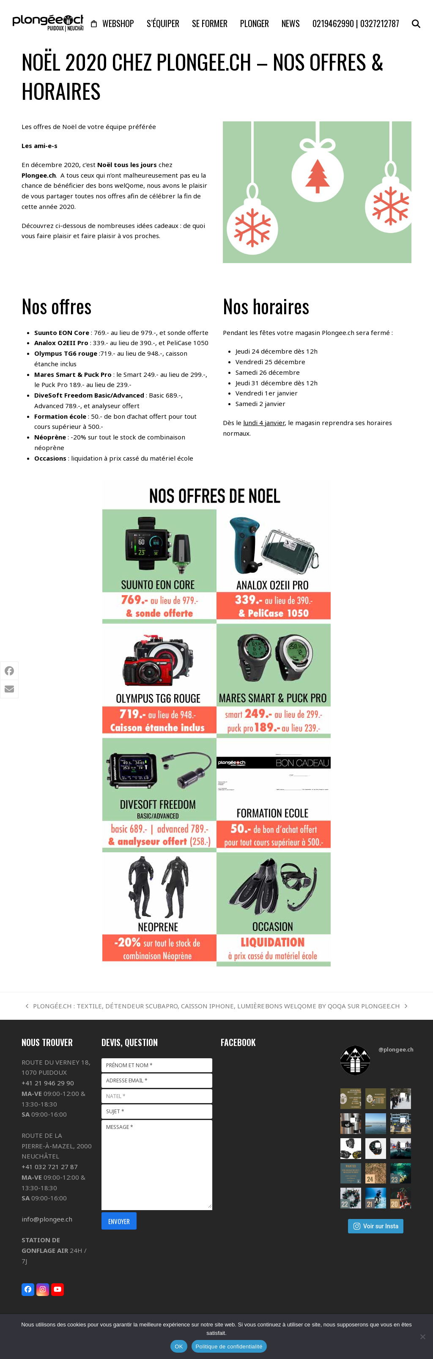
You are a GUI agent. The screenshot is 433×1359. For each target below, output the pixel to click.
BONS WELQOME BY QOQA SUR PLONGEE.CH (336, 1006)
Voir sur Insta (375, 1226)
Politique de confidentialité (229, 1346)
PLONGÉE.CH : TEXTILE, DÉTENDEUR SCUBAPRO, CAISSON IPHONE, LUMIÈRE (145, 1006)
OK (179, 1346)
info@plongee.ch (47, 1219)
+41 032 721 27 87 (50, 1166)
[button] (416, 23)
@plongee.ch (396, 1049)
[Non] (422, 1336)
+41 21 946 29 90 (48, 1083)
